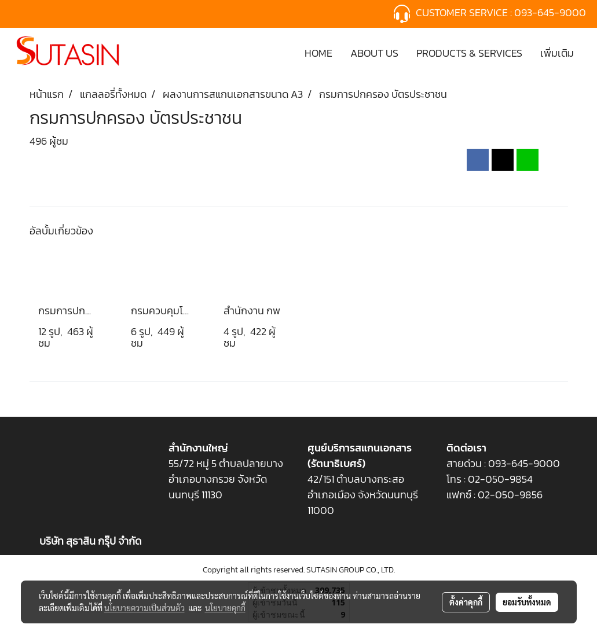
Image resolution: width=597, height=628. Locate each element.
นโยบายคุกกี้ (225, 608)
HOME (318, 53)
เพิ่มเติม (557, 53)
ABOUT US (374, 53)
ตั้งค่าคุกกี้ (465, 602)
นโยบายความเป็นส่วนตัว (144, 608)
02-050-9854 (501, 479)
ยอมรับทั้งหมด (527, 602)
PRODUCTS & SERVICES (469, 53)
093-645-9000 (551, 12)
